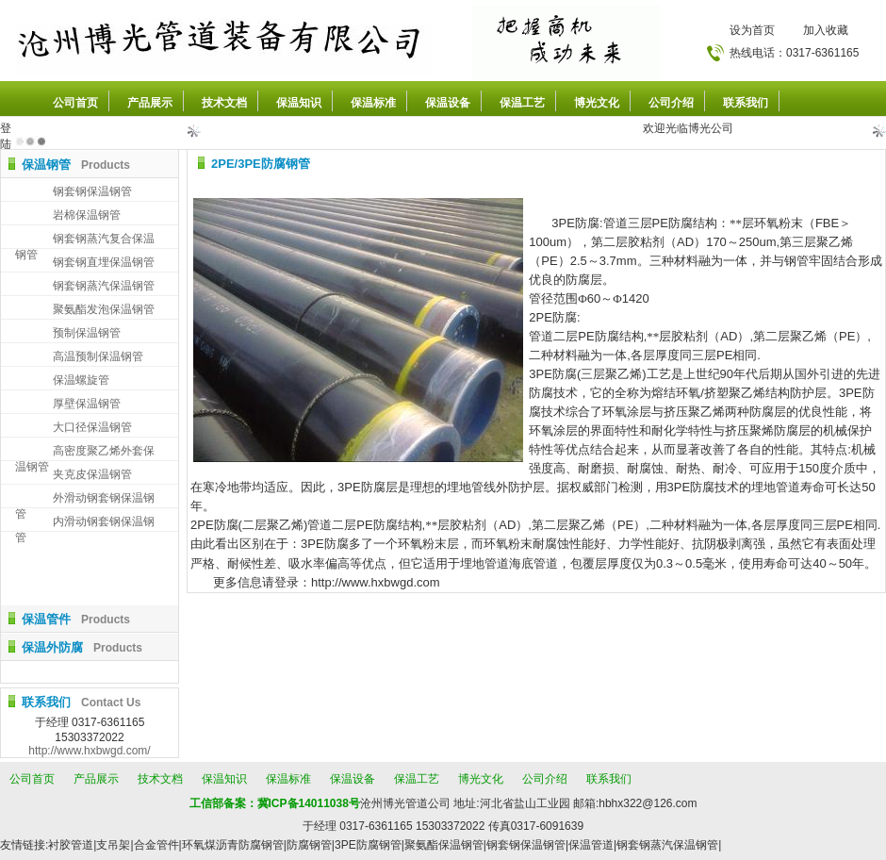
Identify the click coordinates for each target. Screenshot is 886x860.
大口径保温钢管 (92, 427)
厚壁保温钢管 (87, 403)
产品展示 (149, 102)
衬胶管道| (72, 845)
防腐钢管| (311, 845)
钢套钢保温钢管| (527, 845)
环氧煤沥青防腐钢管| (234, 845)
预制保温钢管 (87, 332)
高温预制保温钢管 (98, 356)
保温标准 (373, 102)
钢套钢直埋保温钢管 (104, 262)
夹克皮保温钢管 (92, 474)
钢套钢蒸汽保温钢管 (104, 285)
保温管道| (592, 845)
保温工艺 (522, 102)
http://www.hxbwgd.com (375, 582)
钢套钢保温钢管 (92, 191)
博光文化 (596, 102)
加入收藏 (825, 30)
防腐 (680, 223)
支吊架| (114, 845)
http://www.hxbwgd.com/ (89, 750)
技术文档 (224, 102)
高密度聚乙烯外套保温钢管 (85, 452)
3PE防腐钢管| (369, 845)
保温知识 (298, 102)
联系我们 (745, 102)
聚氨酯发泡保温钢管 (104, 309)
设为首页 (752, 30)
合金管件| (158, 845)
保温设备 (447, 102)
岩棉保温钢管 (87, 215)
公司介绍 (671, 102)
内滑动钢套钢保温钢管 (85, 523)
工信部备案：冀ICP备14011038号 (274, 803)
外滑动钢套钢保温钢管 (85, 499)
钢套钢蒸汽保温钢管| (668, 845)
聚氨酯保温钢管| (445, 845)
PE (660, 223)
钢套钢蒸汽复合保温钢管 (85, 240)
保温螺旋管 (81, 380)
